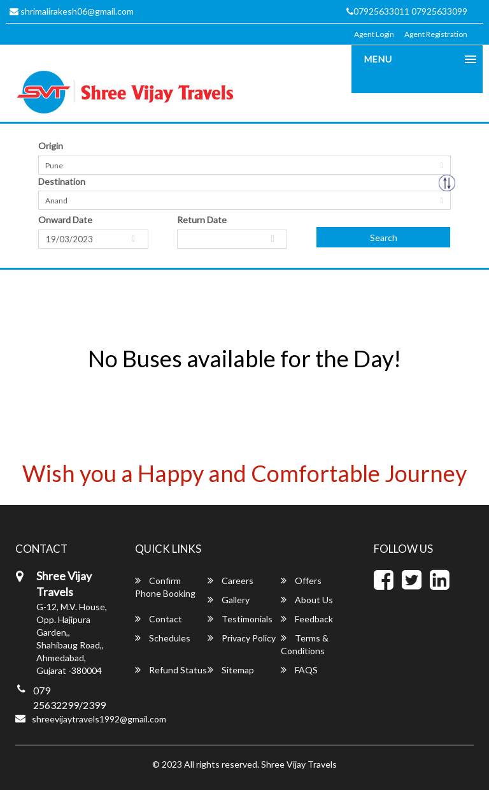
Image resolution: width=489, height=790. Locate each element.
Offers (301, 580)
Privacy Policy (242, 638)
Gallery (229, 599)
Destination (61, 181)
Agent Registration (435, 34)
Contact (158, 618)
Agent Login (374, 34)
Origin (50, 145)
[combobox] (244, 165)
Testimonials (240, 618)
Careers (230, 580)
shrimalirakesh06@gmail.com (72, 11)
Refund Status (171, 669)
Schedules (162, 638)
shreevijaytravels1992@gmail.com (99, 718)
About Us (307, 599)
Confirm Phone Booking (165, 587)
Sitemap (231, 669)
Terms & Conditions (305, 644)
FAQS (299, 669)
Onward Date (65, 219)
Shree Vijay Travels (299, 764)
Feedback (307, 618)
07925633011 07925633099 (406, 11)
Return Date (202, 219)
